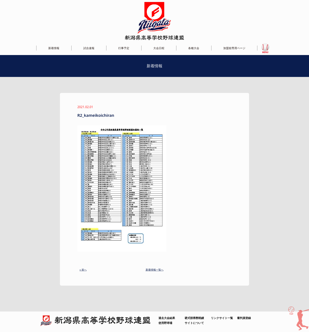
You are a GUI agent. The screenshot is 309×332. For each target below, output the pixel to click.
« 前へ (83, 269)
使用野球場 (165, 323)
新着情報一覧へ (155, 269)
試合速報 (88, 48)
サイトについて (194, 323)
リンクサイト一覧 (222, 318)
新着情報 (53, 48)
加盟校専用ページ (234, 48)
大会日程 (158, 48)
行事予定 (123, 48)
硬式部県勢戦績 (194, 318)
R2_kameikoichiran (95, 115)
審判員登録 (244, 318)
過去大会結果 (166, 318)
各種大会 (193, 48)
